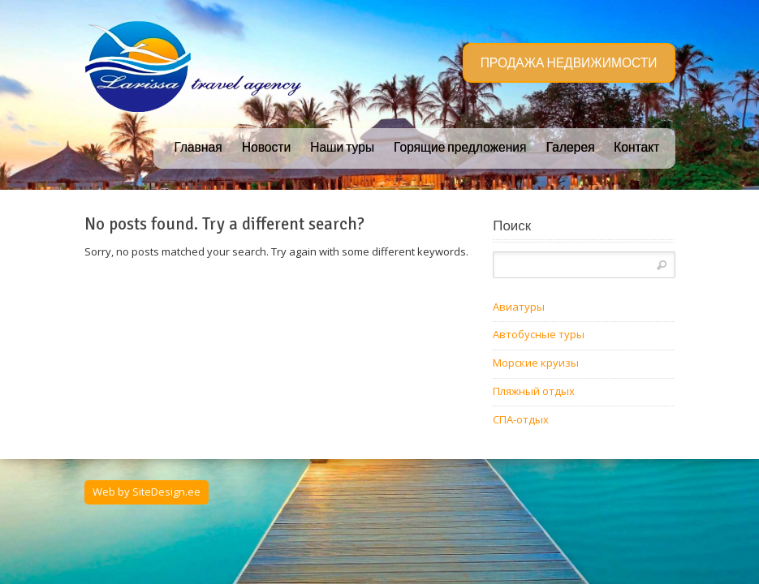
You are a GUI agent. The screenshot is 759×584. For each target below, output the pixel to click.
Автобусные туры (538, 334)
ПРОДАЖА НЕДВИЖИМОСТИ (569, 63)
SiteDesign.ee (166, 491)
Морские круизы (536, 362)
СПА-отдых (521, 419)
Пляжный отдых (534, 391)
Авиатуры (519, 306)
